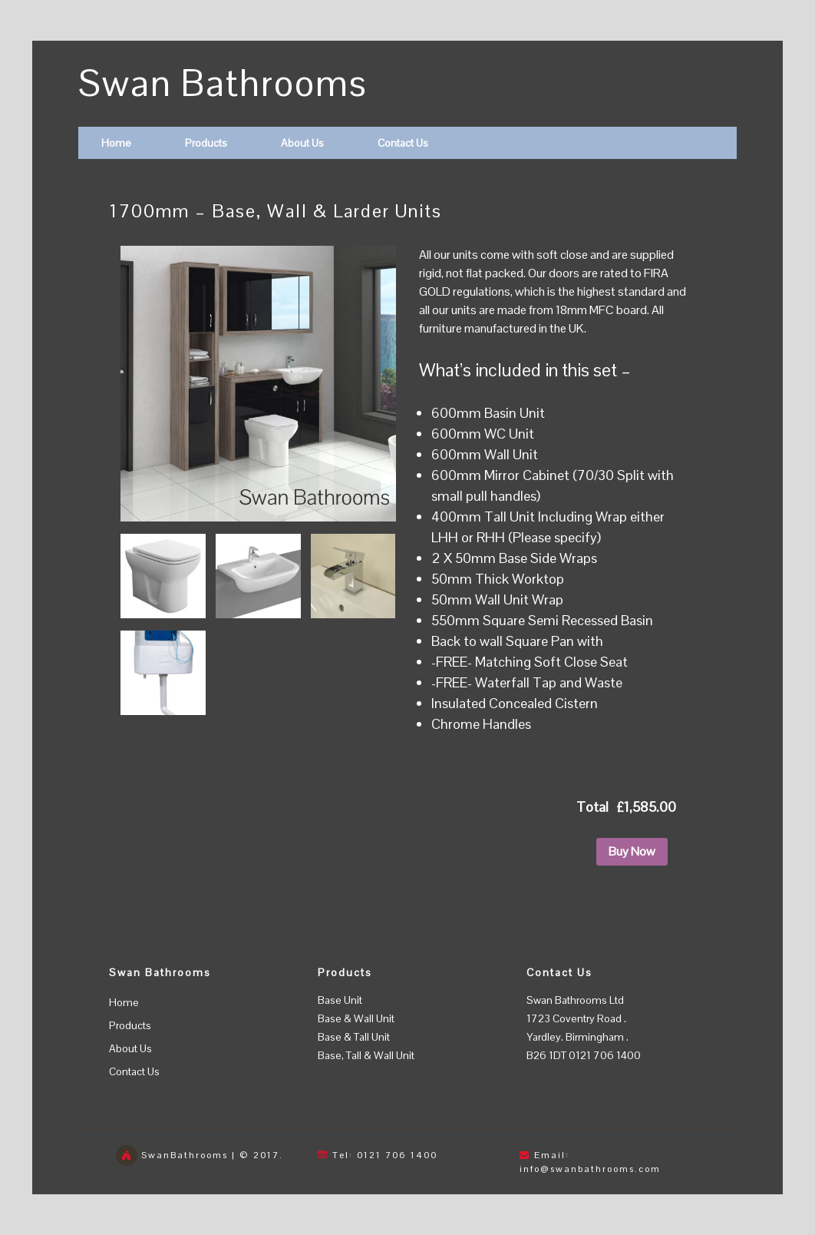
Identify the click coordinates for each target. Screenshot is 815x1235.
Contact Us (403, 143)
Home (116, 143)
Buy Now (632, 851)
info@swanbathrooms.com (590, 1169)
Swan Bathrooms (223, 83)
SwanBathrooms (184, 1155)
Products (206, 143)
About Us (302, 143)
